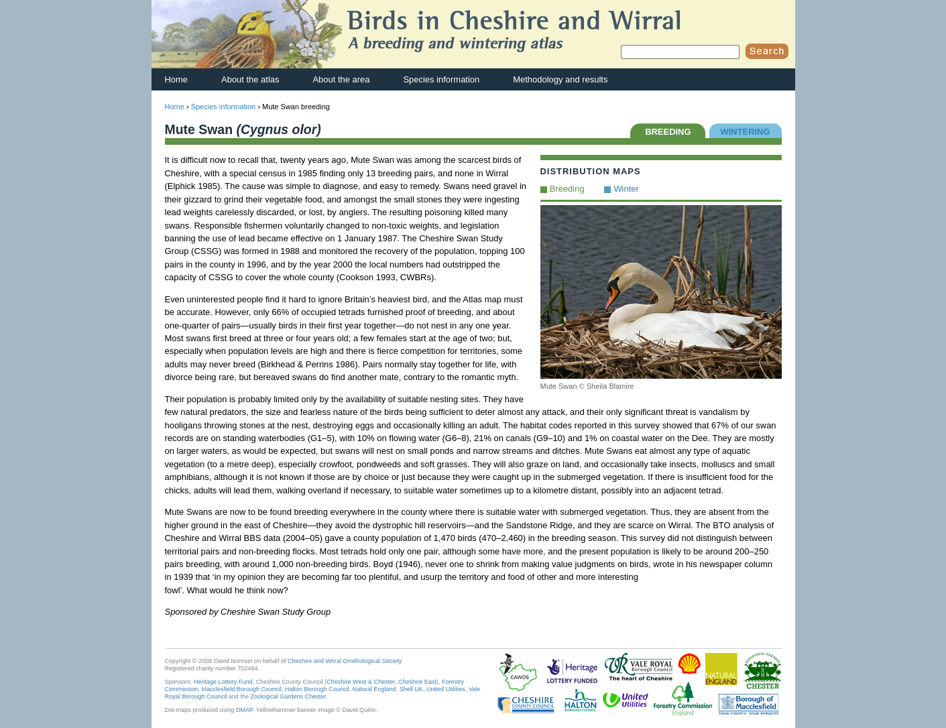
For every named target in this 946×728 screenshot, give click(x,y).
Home (176, 79)
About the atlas (250, 79)
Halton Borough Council (317, 689)
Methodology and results (560, 79)
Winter (625, 189)
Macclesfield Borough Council (241, 689)
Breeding (567, 189)
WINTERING (745, 132)
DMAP (244, 710)
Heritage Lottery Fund (223, 681)
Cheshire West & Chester (361, 681)
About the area (340, 79)
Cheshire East (417, 681)
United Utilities (445, 689)
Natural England (374, 689)
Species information (441, 79)
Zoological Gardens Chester (287, 696)
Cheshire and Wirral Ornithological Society (345, 661)
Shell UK (411, 689)
